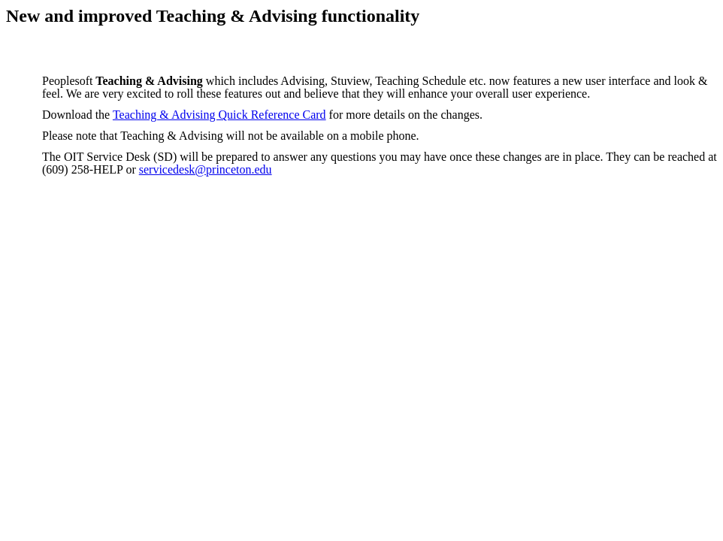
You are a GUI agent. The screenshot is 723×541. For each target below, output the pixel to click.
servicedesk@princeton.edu (205, 169)
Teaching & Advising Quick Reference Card (219, 114)
